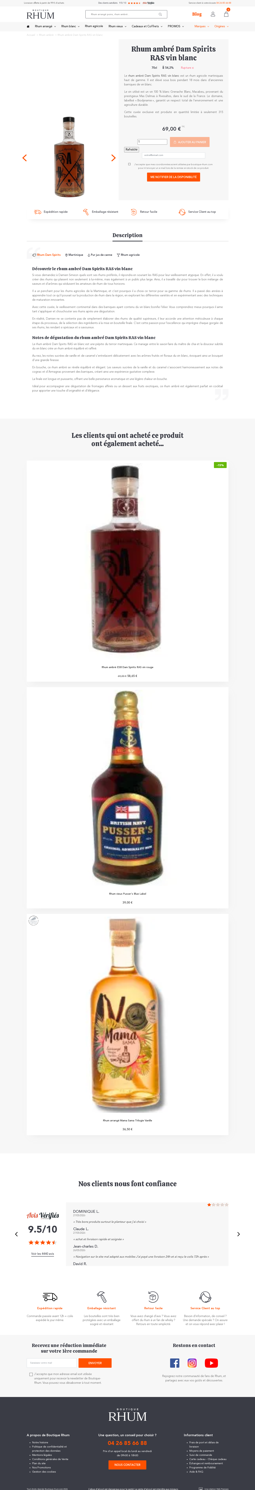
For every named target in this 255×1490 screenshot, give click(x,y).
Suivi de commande (200, 1456)
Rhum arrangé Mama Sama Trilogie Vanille (127, 1121)
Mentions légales (42, 1456)
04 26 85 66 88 (223, 3)
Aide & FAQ (196, 1473)
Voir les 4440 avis (42, 1255)
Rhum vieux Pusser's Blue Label (127, 894)
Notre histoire (40, 1444)
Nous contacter (127, 1466)
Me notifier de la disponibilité (173, 177)
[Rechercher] (127, 14)
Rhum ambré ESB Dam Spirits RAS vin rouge (127, 667)
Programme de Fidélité (202, 1469)
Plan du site (39, 1465)
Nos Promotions (41, 1469)
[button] (161, 14)
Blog (197, 14)
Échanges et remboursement (206, 1465)
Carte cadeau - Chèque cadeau (207, 1460)
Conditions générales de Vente (50, 1460)
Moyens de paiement (201, 1452)
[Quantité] (152, 142)
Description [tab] (127, 235)
